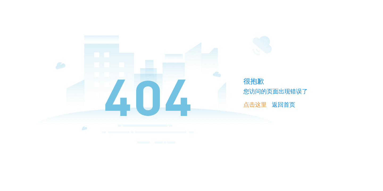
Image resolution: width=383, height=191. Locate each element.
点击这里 (255, 104)
